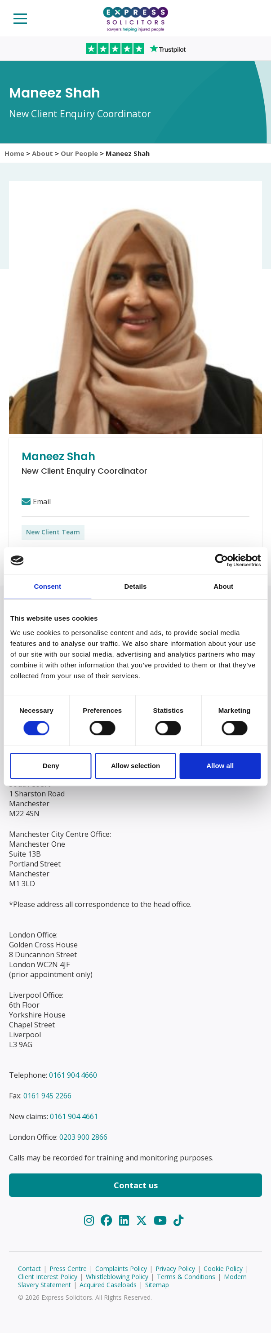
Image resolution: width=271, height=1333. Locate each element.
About (42, 153)
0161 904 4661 (74, 1116)
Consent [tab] (47, 586)
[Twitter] (143, 1220)
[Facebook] (108, 1220)
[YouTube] (162, 1220)
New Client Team (53, 532)
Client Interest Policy (47, 1276)
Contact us (136, 1185)
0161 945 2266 (47, 1096)
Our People (79, 153)
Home (14, 153)
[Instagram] (90, 1220)
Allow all (220, 765)
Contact (29, 1268)
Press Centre (68, 1268)
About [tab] (223, 586)
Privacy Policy (175, 1268)
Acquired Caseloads (108, 1284)
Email (42, 502)
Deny (51, 765)
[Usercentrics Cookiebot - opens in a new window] (221, 560)
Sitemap (157, 1284)
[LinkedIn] (125, 1220)
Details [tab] (135, 586)
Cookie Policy (223, 1268)
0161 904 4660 (73, 1075)
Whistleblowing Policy (117, 1276)
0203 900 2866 (83, 1137)
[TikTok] (178, 1220)
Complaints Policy (121, 1268)
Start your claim (251, 17)
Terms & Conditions (186, 1276)
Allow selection (135, 765)
